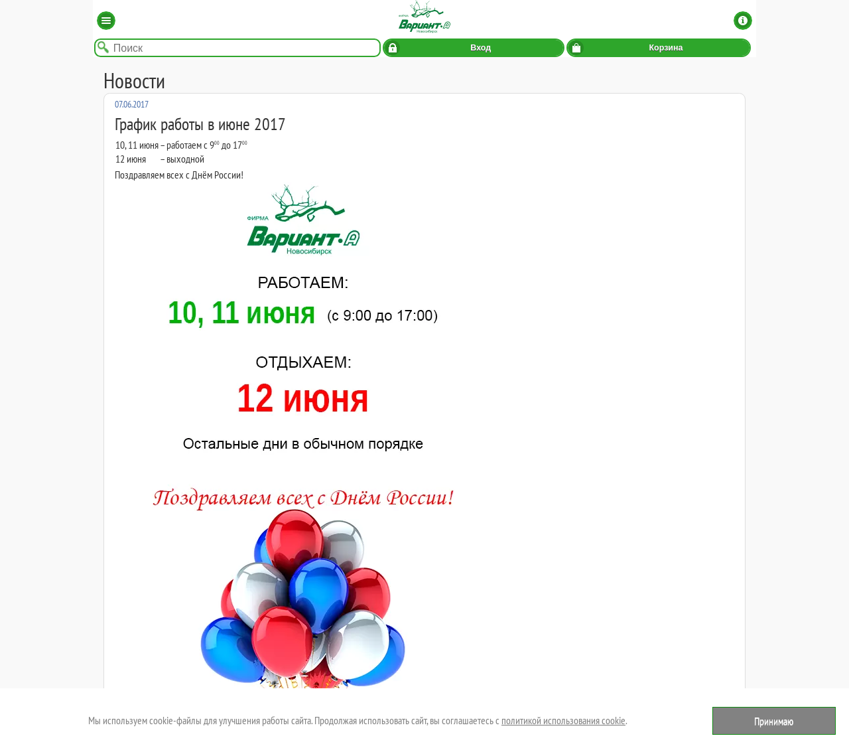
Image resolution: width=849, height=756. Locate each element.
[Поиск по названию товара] (237, 47)
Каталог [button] (106, 21)
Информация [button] (743, 21)
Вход (480, 47)
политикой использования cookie (563, 720)
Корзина (666, 47)
